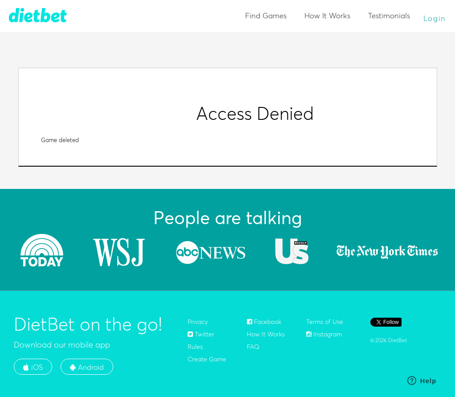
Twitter (201, 334)
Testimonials (389, 15)
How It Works (327, 15)
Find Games (266, 15)
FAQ (253, 347)
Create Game (207, 359)
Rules (195, 347)
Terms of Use (324, 322)
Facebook (264, 322)
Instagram (324, 334)
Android (87, 367)
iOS (33, 367)
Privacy (198, 322)
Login (435, 18)
